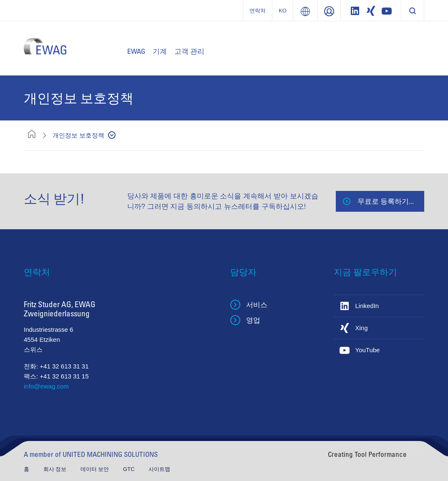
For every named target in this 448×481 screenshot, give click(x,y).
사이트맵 (159, 469)
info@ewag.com (46, 386)
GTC (129, 469)
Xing (361, 327)
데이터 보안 (96, 469)
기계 (160, 51)
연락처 (257, 11)
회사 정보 (55, 469)
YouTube (367, 349)
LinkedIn (367, 305)
